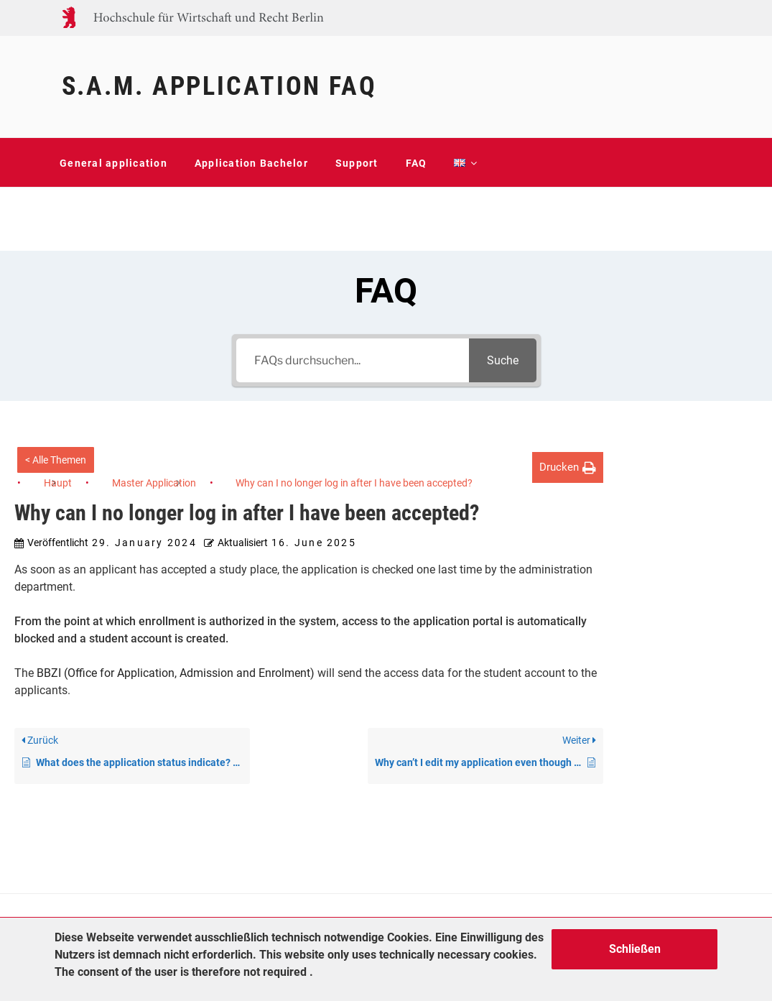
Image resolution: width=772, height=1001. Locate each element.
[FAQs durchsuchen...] (352, 360)
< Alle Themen (55, 460)
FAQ (416, 163)
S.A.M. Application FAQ (219, 86)
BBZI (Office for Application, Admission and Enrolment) (176, 673)
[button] (567, 467)
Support (356, 163)
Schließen (635, 949)
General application (113, 163)
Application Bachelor (251, 163)
